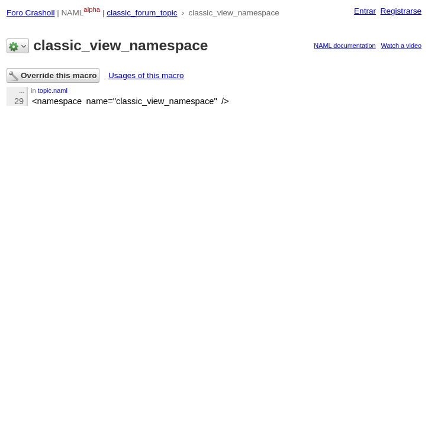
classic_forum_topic (142, 12)
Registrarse (401, 11)
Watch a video (401, 45)
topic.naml (52, 90)
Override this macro (52, 76)
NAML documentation (344, 45)
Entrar (365, 11)
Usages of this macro (146, 75)
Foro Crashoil (31, 12)
